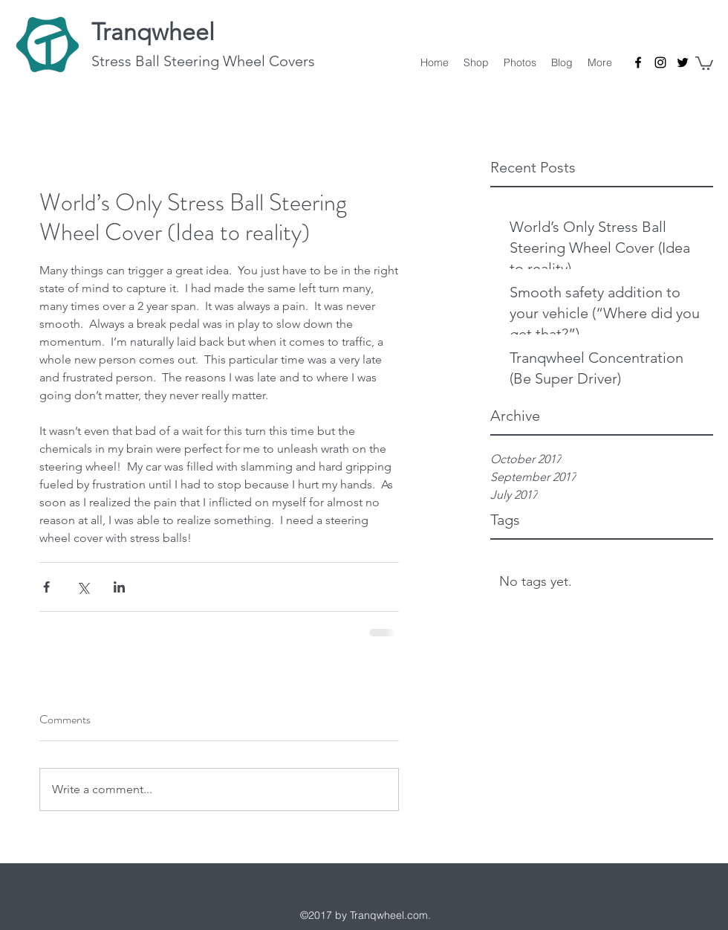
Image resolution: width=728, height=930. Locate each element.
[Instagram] (660, 62)
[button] (704, 62)
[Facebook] (638, 62)
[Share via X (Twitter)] (83, 587)
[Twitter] (682, 62)
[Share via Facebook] (46, 587)
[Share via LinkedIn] (119, 587)
